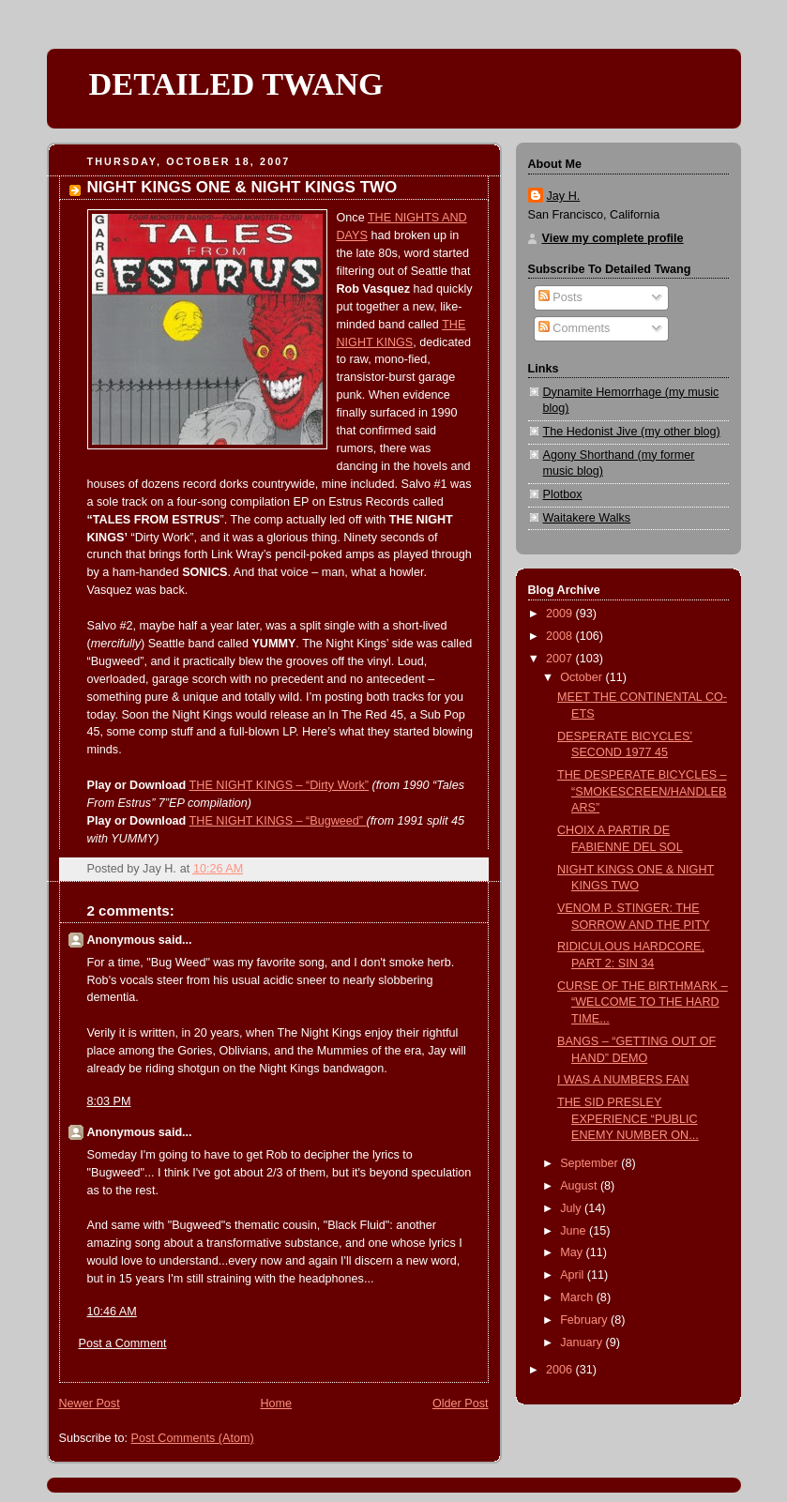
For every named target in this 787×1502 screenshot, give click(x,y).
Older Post (460, 1403)
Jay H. (564, 196)
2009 (561, 613)
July (572, 1208)
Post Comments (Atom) (192, 1438)
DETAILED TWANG (236, 83)
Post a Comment (123, 1343)
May (572, 1252)
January (582, 1342)
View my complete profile (613, 238)
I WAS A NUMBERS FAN (623, 1079)
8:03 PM (109, 1101)
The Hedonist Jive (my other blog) (631, 431)
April (573, 1275)
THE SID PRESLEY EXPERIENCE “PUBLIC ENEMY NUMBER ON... (628, 1119)
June (574, 1230)
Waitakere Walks (587, 517)
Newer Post (89, 1403)
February (585, 1320)
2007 (561, 658)
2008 (561, 636)
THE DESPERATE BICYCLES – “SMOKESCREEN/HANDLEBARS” (642, 791)
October (582, 677)
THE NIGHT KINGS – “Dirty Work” (279, 785)
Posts (560, 297)
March (578, 1297)
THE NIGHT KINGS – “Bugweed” (278, 820)
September (590, 1163)
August (580, 1185)
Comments (574, 328)
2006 (561, 1369)
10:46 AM (112, 1311)
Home (276, 1403)
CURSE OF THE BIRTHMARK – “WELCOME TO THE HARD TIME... (642, 1002)
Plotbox (563, 494)
